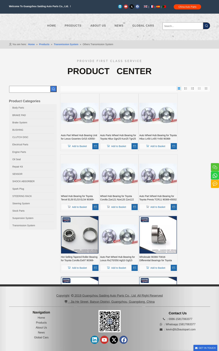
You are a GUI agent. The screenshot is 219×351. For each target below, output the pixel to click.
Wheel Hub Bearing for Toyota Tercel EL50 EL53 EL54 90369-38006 (77, 198)
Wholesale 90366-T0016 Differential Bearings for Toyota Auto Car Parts (155, 259)
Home (41, 317)
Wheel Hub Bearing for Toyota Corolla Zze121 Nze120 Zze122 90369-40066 (117, 198)
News (41, 332)
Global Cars (41, 337)
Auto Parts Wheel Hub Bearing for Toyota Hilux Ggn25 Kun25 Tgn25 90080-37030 (118, 137)
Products (41, 322)
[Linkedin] (120, 6)
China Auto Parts (187, 6)
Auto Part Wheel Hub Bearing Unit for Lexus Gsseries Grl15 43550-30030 (79, 137)
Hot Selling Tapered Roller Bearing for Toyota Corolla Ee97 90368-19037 (79, 259)
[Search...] (183, 26)
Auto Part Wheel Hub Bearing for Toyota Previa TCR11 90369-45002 (158, 198)
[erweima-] (110, 321)
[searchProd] (29, 89)
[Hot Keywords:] (206, 25)
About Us (41, 327)
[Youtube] (126, 6)
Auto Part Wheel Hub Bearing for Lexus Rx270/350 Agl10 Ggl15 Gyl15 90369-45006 (117, 259)
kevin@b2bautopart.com (181, 329)
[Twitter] (132, 6)
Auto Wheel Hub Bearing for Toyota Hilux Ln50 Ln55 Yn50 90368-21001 (158, 137)
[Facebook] (137, 6)
